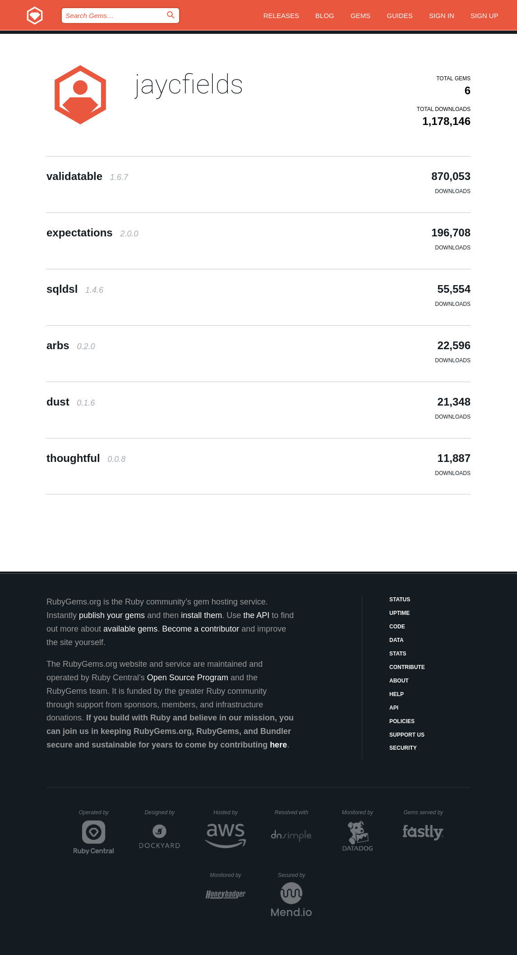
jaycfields (189, 84)
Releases (281, 15)
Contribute (407, 667)
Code (397, 626)
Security (403, 748)
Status (399, 599)
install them (201, 615)
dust (70, 402)
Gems (360, 15)
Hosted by (229, 812)
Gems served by (424, 812)
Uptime (399, 613)
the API (256, 615)
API (393, 708)
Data (396, 640)
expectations (92, 232)
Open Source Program (187, 677)
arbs (70, 345)
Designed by (162, 812)
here (278, 744)
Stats (397, 654)
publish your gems (112, 615)
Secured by (295, 875)
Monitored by (360, 812)
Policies (402, 721)
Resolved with (293, 812)
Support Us (407, 735)
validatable (87, 176)
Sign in (441, 15)
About (399, 681)
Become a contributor (200, 628)
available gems (130, 628)
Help (396, 694)
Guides (400, 15)
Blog (324, 15)
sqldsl (74, 289)
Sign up (485, 15)
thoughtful (85, 458)
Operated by (96, 815)
